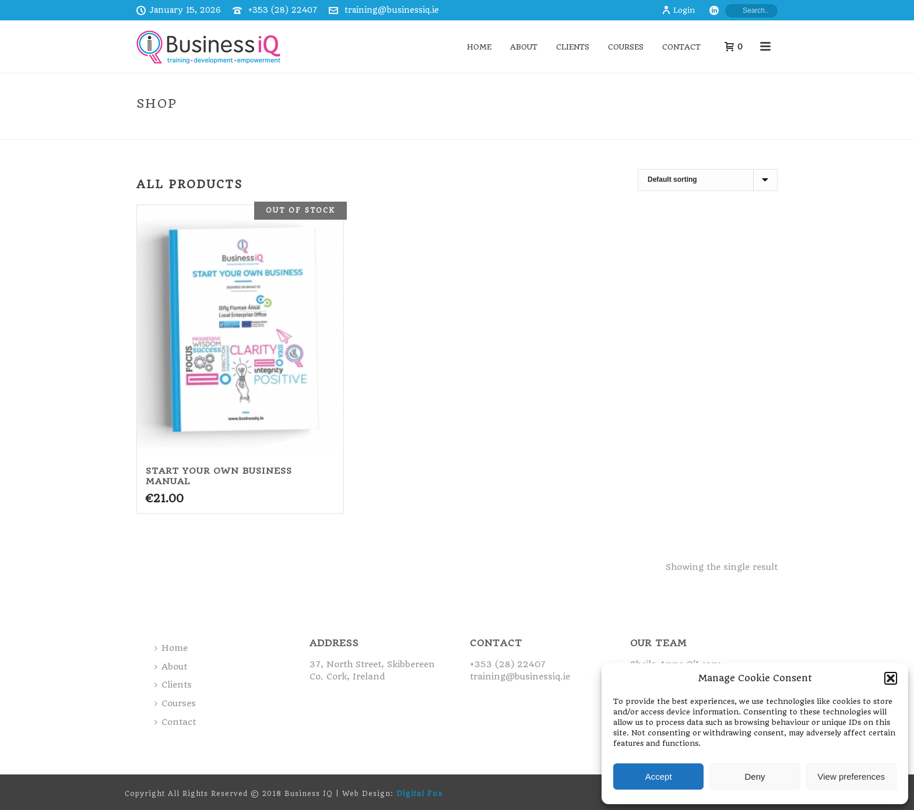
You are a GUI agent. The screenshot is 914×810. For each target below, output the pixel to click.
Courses (626, 47)
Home (479, 47)
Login (678, 10)
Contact (681, 47)
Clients (572, 47)
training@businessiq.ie (391, 10)
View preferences (851, 776)
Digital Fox (419, 794)
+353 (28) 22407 (282, 10)
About (523, 47)
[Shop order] (708, 180)
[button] (891, 678)
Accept (658, 776)
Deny (754, 776)
